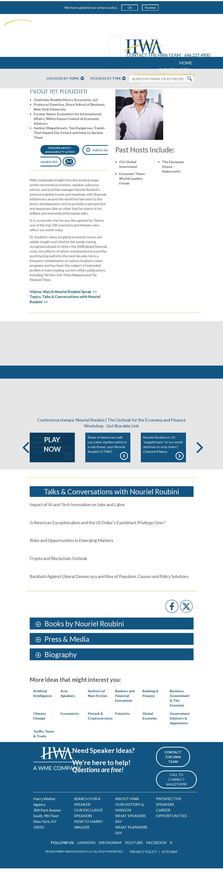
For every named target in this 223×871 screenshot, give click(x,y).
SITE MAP (169, 854)
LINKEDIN (86, 845)
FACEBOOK (156, 845)
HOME (185, 62)
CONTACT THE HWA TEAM (154, 55)
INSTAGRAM (110, 845)
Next (199, 450)
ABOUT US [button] (178, 91)
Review (150, 7)
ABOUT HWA (127, 801)
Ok (130, 7)
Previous (26, 450)
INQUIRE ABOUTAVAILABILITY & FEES (60, 150)
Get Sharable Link (122, 428)
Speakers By (65, 78)
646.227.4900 (197, 55)
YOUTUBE (134, 845)
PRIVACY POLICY (143, 854)
